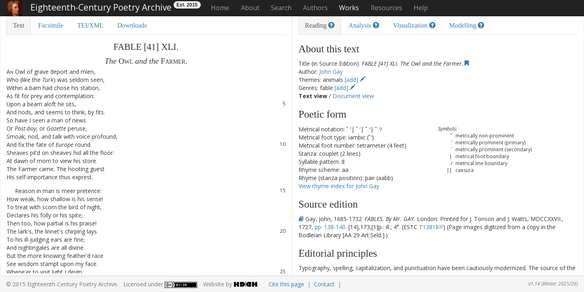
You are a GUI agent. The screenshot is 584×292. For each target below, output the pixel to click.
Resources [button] (386, 7)
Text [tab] (18, 25)
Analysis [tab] (363, 25)
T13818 (429, 227)
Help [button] (421, 7)
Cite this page (286, 284)
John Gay (331, 71)
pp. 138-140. (331, 227)
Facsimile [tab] (50, 25)
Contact (324, 284)
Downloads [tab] (132, 25)
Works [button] (349, 7)
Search (281, 7)
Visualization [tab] (414, 25)
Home (220, 7)
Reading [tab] (320, 25)
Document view (353, 96)
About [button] (250, 7)
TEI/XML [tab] (90, 25)
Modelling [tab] (467, 25)
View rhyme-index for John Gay (338, 186)
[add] (355, 80)
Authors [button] (315, 7)
